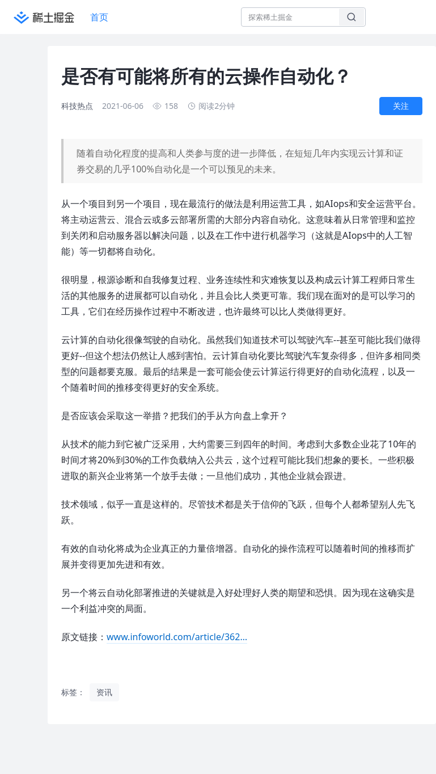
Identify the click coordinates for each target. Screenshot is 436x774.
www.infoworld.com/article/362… (177, 637)
